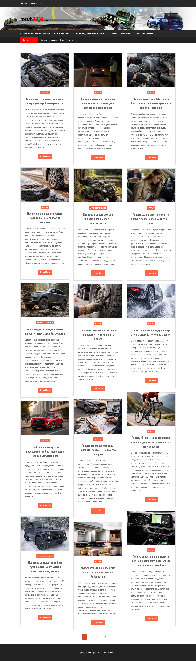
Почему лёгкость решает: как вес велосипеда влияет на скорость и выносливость (151, 442)
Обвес (115, 33)
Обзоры (125, 33)
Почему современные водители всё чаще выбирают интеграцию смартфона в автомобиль (151, 560)
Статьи (136, 33)
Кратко (69, 33)
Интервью (58, 33)
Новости (105, 33)
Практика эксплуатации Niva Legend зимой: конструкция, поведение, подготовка (45, 566)
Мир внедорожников (87, 33)
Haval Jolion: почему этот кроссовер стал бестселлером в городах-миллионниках (45, 451)
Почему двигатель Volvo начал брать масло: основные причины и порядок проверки (151, 103)
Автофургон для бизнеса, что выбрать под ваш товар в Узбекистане (98, 572)
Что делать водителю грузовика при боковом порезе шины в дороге (98, 334)
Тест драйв (148, 33)
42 (104, 636)
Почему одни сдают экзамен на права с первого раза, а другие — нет (151, 218)
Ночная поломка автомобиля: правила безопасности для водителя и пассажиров (98, 103)
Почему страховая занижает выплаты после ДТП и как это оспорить (98, 449)
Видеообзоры (42, 33)
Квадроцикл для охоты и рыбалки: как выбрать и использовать (98, 218)
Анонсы (28, 33)
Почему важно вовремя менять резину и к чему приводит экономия (45, 217)
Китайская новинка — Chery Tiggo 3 (57, 40)
